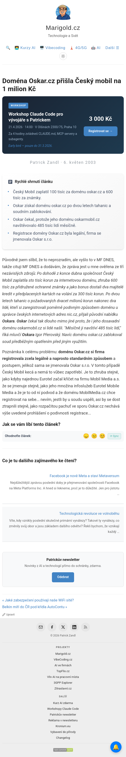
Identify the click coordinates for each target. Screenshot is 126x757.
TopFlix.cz (62, 671)
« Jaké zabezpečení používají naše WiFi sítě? (38, 600)
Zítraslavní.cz (63, 688)
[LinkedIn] (74, 627)
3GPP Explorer (63, 682)
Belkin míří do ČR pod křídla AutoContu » (34, 607)
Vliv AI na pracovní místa (63, 677)
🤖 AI (96, 48)
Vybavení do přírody (63, 732)
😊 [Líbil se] (102, 436)
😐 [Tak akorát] (94, 436)
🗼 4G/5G (78, 48)
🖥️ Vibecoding (52, 48)
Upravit (8, 614)
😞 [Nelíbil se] (86, 436)
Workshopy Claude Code (63, 708)
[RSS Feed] (85, 627)
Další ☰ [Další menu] (112, 48)
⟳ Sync (114, 436)
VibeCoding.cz (63, 659)
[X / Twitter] (63, 627)
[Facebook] (51, 627)
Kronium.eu (63, 726)
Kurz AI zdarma (63, 703)
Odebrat (63, 577)
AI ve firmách (63, 665)
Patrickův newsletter (63, 714)
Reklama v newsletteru (63, 720)
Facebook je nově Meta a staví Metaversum (84, 476)
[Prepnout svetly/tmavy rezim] (63, 56)
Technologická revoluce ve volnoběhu (89, 513)
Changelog (63, 737)
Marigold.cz (63, 27)
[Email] (40, 627)
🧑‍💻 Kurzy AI (25, 48)
